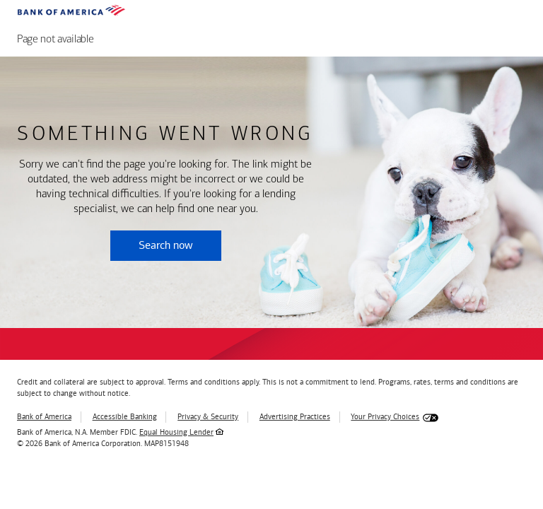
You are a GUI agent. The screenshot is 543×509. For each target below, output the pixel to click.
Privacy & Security (207, 416)
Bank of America (44, 416)
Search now (166, 245)
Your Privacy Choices (385, 416)
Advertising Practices (294, 416)
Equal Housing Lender (176, 432)
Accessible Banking (125, 416)
